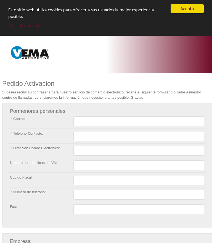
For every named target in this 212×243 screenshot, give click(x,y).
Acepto (187, 9)
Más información (24, 25)
